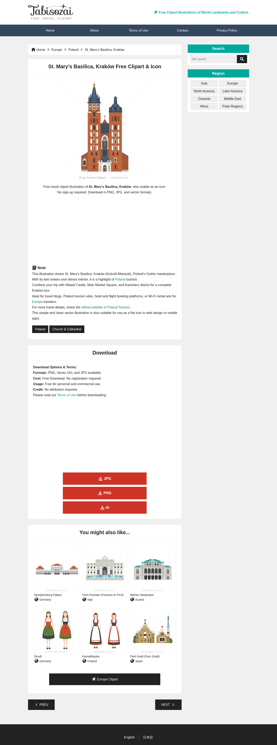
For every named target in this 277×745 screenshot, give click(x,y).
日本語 (148, 708)
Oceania (204, 98)
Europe (57, 49)
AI (153, 478)
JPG (55, 478)
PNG (104, 478)
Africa (204, 106)
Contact (182, 30)
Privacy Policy (227, 30)
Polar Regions (232, 106)
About (94, 30)
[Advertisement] (105, 230)
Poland (73, 49)
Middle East (232, 98)
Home (50, 30)
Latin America (232, 91)
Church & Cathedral (66, 329)
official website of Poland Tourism (105, 307)
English (129, 708)
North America (204, 91)
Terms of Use (138, 30)
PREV (41, 675)
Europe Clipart (105, 650)
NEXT (168, 675)
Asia (204, 83)
